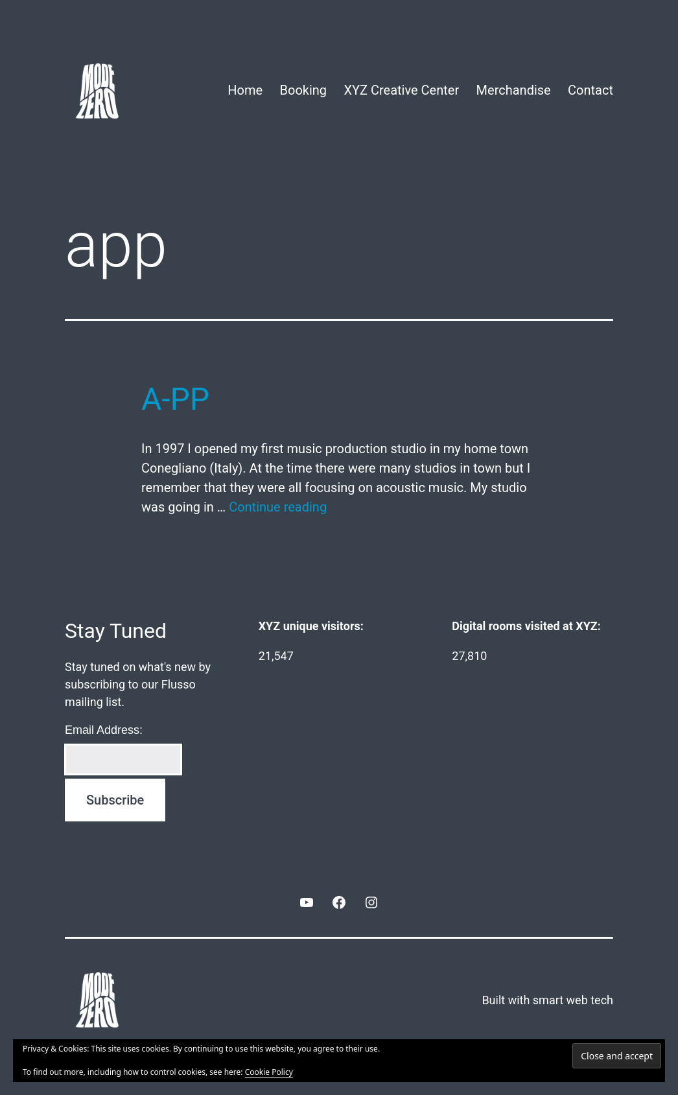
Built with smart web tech (547, 1000)
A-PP (175, 399)
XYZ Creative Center (401, 90)
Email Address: (104, 730)
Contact (590, 90)
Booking (303, 90)
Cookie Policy (269, 1071)
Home (245, 90)
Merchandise (513, 90)
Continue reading (278, 507)
